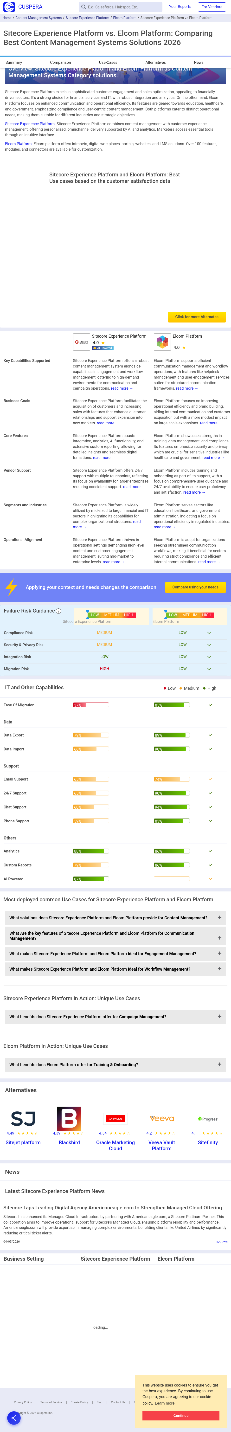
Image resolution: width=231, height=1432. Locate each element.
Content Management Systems (38, 18)
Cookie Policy (79, 1402)
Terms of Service (51, 1402)
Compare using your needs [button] (195, 587)
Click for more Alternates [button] (196, 317)
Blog (100, 1402)
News (199, 62)
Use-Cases (108, 62)
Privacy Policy (23, 1402)
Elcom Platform (124, 18)
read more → (122, 388)
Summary (14, 62)
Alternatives (155, 62)
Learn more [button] (165, 1403)
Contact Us (118, 1402)
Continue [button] (180, 1416)
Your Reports (180, 6)
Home (7, 18)
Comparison (60, 62)
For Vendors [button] (212, 7)
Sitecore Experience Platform (87, 18)
